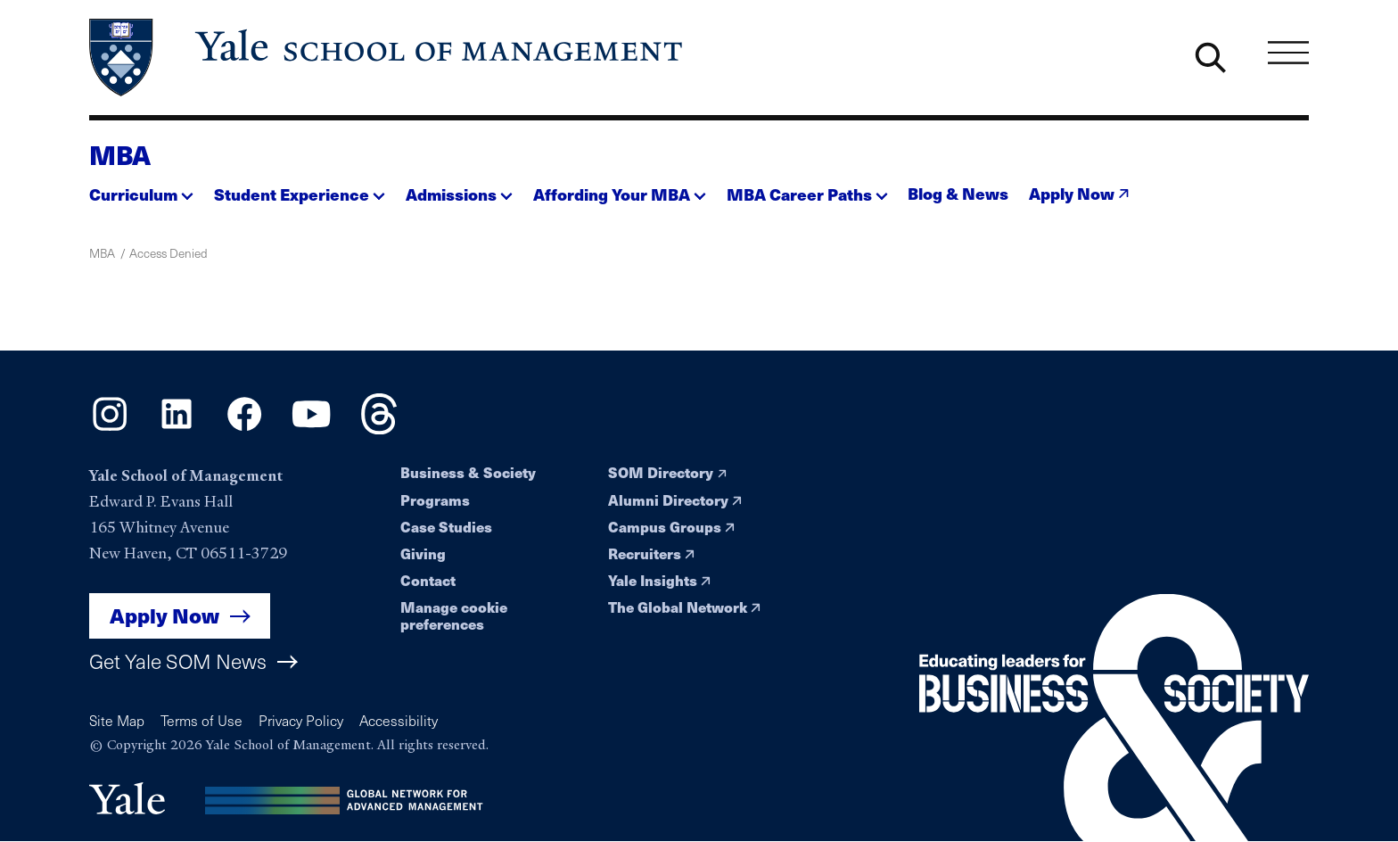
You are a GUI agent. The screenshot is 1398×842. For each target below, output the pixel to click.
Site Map (116, 720)
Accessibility (398, 720)
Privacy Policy (301, 720)
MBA (120, 154)
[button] (141, 188)
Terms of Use (201, 720)
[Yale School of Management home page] (387, 57)
